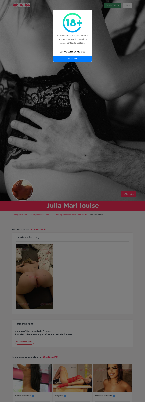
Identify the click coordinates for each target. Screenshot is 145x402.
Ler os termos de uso (72, 52)
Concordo (72, 58)
